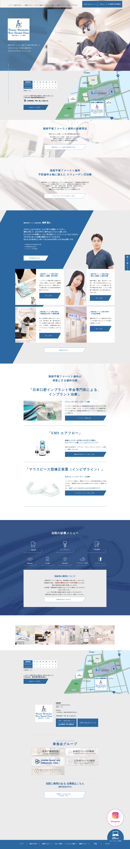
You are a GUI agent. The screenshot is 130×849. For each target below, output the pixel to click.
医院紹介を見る (63, 350)
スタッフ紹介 (39, 5)
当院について (28, 5)
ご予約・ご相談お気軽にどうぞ (66, 723)
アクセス (75, 5)
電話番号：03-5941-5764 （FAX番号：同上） (63, 794)
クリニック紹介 (49, 5)
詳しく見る (48, 295)
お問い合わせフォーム (90, 4)
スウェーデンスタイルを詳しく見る (63, 196)
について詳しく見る (84, 454)
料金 (68, 5)
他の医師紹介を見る (34, 258)
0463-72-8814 (114, 4)
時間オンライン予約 (127, 263)
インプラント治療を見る (84, 418)
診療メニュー (61, 5)
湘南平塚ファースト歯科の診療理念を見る (63, 147)
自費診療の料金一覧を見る (63, 599)
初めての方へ (18, 5)
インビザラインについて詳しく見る (84, 493)
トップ (10, 5)
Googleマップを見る (34, 107)
